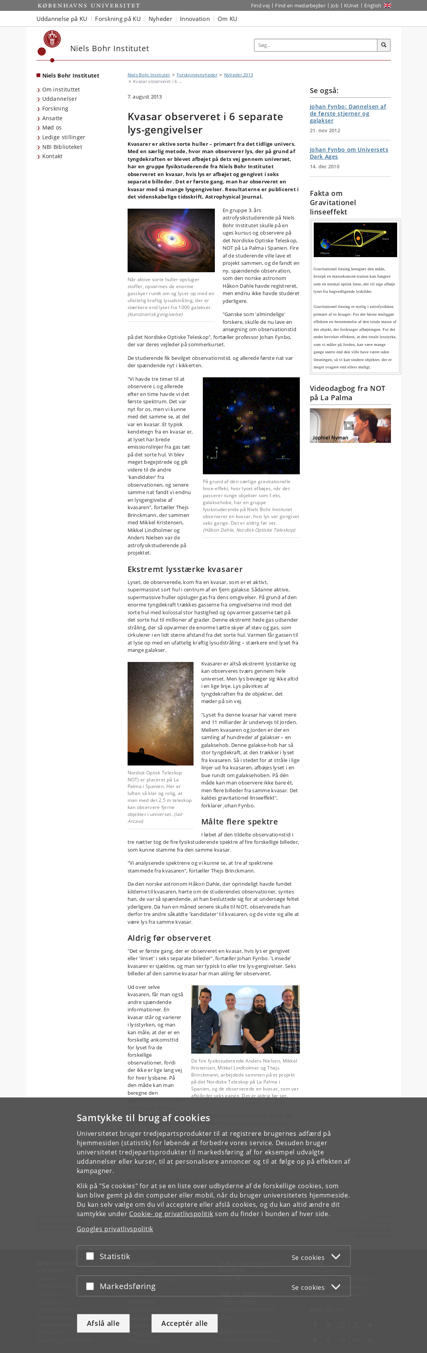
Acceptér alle (184, 1323)
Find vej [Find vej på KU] (260, 5)
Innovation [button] (195, 18)
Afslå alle (103, 1323)
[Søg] (384, 45)
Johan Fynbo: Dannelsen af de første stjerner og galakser (348, 113)
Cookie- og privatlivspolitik (171, 1214)
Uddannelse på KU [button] (62, 18)
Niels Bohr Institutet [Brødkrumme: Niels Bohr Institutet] (149, 75)
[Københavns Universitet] (49, 46)
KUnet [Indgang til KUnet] (351, 5)
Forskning (55, 108)
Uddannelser (59, 98)
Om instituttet (61, 89)
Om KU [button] (228, 18)
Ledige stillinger (64, 137)
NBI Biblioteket (62, 146)
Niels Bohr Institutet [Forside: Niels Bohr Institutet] (70, 75)
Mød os (52, 127)
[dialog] (213, 1225)
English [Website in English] (372, 5)
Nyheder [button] (160, 18)
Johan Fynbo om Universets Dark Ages (349, 153)
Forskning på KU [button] (118, 18)
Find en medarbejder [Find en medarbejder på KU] (300, 5)
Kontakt (52, 156)
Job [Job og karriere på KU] (335, 5)
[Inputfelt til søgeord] (316, 45)
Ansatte (52, 118)
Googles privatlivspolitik (115, 1229)
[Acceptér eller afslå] (92, 1255)
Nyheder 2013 (238, 75)
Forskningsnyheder (197, 75)
